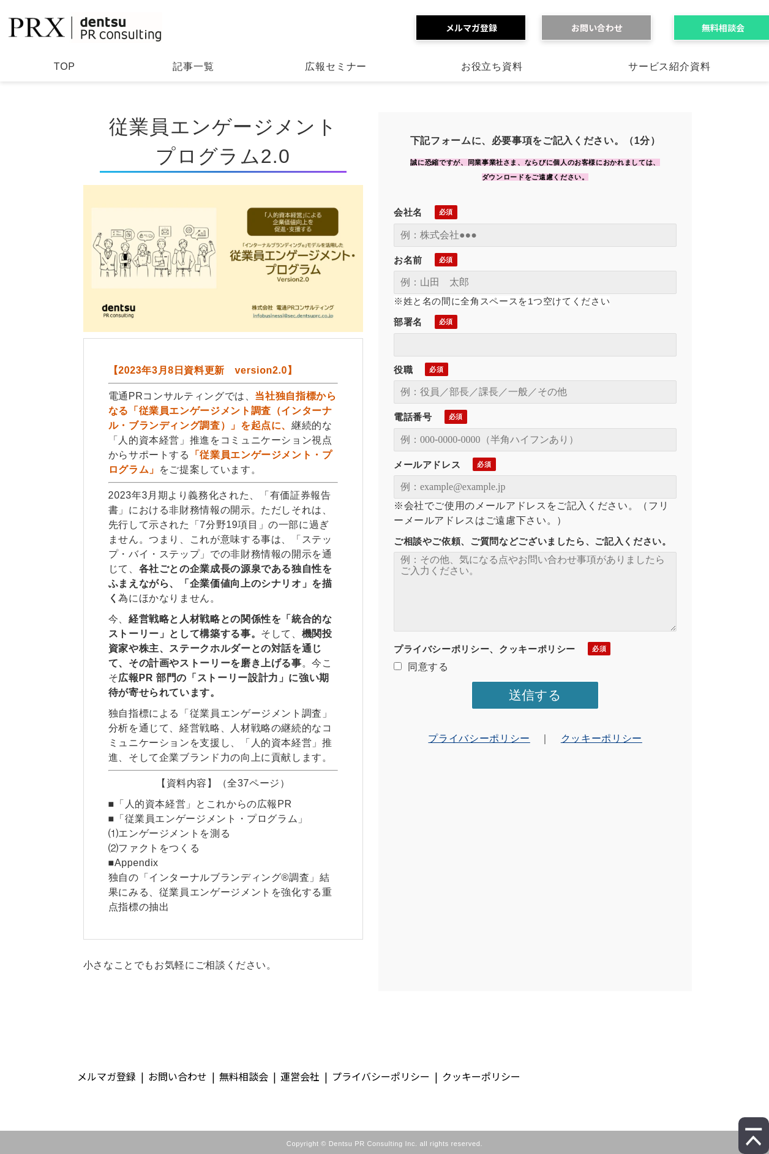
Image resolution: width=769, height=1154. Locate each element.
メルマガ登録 (476, 27)
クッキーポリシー (601, 738)
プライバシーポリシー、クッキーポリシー (485, 649)
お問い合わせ (601, 27)
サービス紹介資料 (669, 66)
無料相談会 (243, 1076)
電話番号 (413, 417)
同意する (421, 667)
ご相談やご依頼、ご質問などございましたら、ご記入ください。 (533, 541)
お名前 (408, 260)
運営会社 (300, 1076)
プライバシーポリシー (479, 738)
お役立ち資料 (492, 66)
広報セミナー (336, 66)
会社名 (408, 212)
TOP (64, 66)
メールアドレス (427, 464)
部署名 (408, 322)
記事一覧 (193, 66)
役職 (403, 369)
